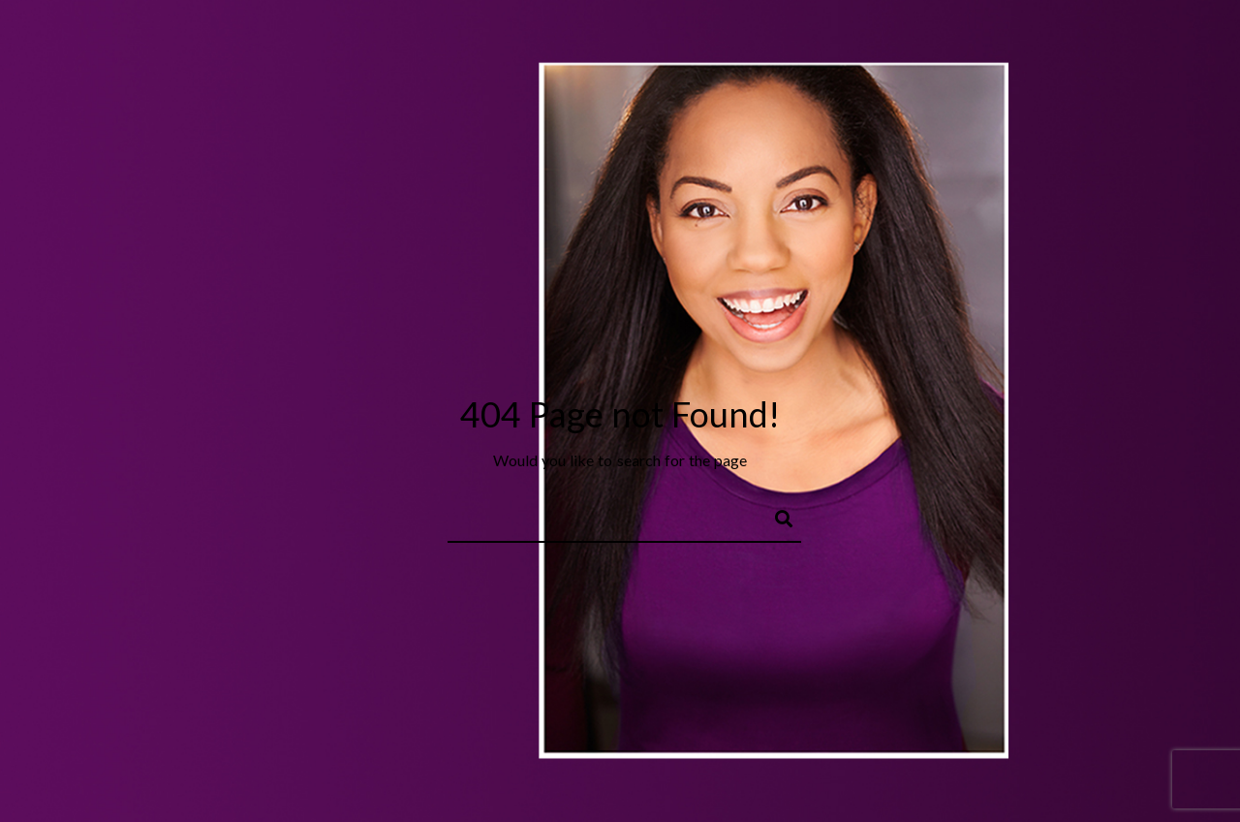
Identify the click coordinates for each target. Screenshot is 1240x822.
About (331, 62)
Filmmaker (557, 62)
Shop (877, 62)
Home (262, 62)
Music (471, 62)
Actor (402, 62)
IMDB (938, 62)
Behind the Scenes (686, 62)
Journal (804, 62)
